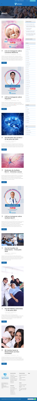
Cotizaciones (12, 382)
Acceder (27, 128)
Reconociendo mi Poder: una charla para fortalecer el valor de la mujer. (30, 31)
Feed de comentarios (28, 132)
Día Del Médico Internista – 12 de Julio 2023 (14, 309)
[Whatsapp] (35, 399)
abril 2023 (27, 95)
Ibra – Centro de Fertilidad (22, 388)
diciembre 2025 (28, 47)
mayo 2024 (27, 71)
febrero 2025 (27, 58)
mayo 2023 (27, 93)
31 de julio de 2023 (7, 54)
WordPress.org (28, 134)
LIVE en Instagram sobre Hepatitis (13, 98)
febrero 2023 (27, 99)
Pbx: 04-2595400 (12, 387)
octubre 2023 (27, 84)
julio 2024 (27, 67)
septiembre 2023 (28, 86)
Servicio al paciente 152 (13, 388)
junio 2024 (27, 69)
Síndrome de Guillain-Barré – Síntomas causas (13, 171)
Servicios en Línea (33, 0)
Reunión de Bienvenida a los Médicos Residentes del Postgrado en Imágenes (30, 26)
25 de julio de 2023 (7, 100)
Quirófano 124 (12, 391)
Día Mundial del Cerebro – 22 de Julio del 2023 (14, 138)
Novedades (27, 120)
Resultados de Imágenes (13, 380)
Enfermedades (21, 173)
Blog (18, 54)
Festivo (20, 54)
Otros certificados (12, 377)
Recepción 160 (12, 390)
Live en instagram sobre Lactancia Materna (13, 51)
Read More (4, 62)
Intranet (20, 378)
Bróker (19, 0)
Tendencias (27, 122)
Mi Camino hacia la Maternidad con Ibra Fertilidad (12, 351)
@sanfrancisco (14, 54)
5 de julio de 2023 (7, 355)
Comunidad (27, 109)
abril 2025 (27, 54)
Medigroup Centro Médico (22, 384)
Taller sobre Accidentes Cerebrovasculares (29, 29)
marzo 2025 (27, 56)
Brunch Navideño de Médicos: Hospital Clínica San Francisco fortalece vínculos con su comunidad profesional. (30, 34)
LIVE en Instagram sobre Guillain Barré (13, 217)
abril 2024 (27, 73)
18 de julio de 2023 (7, 219)
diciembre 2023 (28, 80)
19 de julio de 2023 (7, 173)
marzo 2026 (27, 45)
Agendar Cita (12, 381)
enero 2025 (27, 60)
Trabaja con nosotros (22, 377)
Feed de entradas (28, 130)
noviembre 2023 (28, 82)
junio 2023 (27, 91)
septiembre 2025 (28, 49)
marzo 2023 (27, 97)
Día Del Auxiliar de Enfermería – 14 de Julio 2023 (13, 249)
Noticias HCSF (28, 118)
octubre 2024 (27, 62)
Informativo (27, 116)
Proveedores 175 (12, 392)
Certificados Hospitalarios (13, 376)
